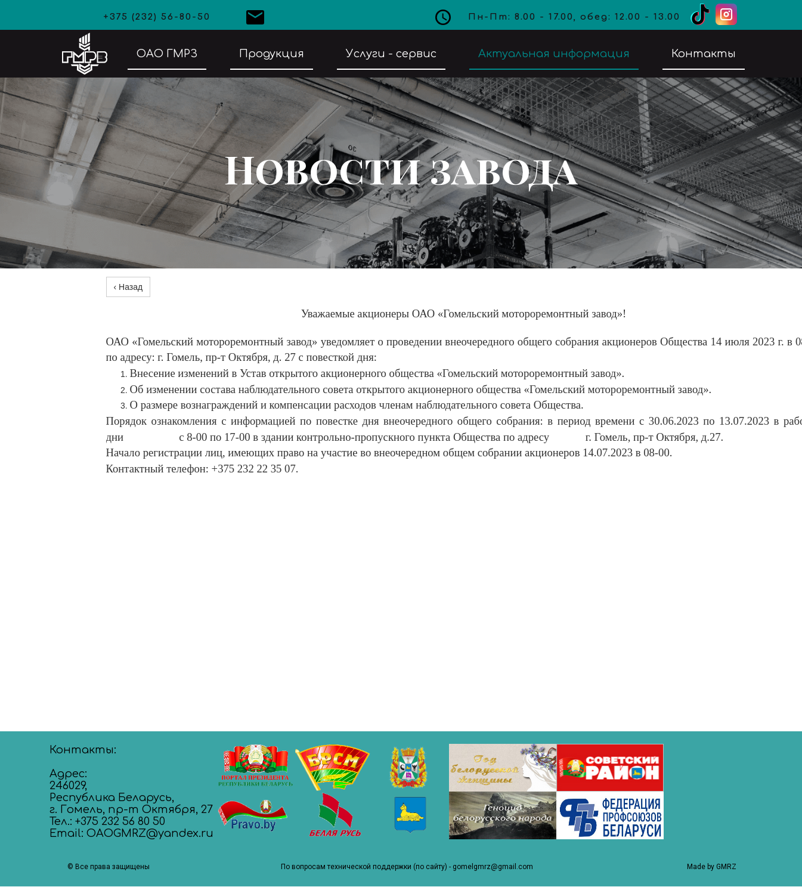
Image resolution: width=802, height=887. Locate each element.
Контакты (703, 54)
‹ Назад (128, 287)
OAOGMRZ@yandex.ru (149, 833)
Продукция (271, 54)
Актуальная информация (554, 54)
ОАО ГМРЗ (167, 54)
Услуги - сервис (391, 54)
